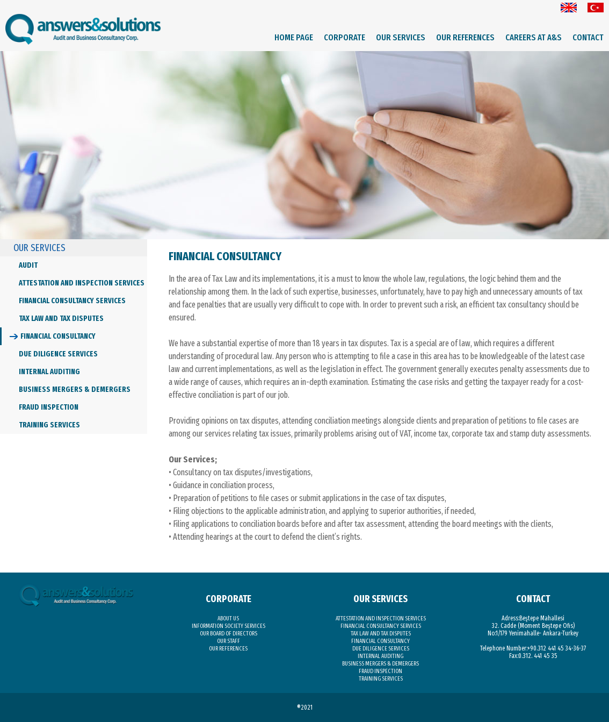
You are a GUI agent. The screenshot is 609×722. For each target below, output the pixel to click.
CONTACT (588, 37)
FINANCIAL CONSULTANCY (58, 336)
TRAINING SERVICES (49, 425)
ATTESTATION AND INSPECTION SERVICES (81, 283)
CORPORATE (344, 37)
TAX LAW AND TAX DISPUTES (61, 318)
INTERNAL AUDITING (49, 371)
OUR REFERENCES (465, 37)
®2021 (305, 707)
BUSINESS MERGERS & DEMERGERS (74, 389)
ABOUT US (228, 618)
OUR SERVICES (400, 37)
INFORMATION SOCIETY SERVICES (228, 626)
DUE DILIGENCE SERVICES (58, 354)
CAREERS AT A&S (533, 37)
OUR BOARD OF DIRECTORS (228, 633)
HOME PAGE (293, 37)
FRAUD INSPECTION (48, 407)
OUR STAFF (228, 641)
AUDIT (28, 265)
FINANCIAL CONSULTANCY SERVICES (72, 300)
